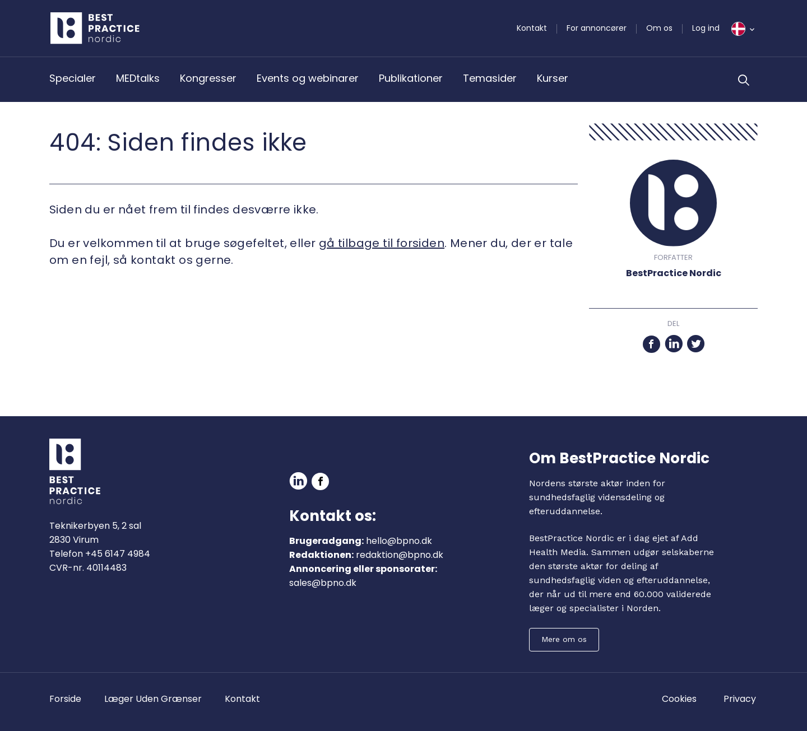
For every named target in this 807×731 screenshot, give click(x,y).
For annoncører (597, 28)
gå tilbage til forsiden (381, 243)
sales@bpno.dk (322, 582)
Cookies (679, 698)
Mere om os (564, 639)
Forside (65, 698)
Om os (659, 28)
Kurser (552, 78)
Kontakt (532, 28)
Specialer (72, 78)
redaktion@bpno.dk (399, 554)
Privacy (739, 698)
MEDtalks (138, 78)
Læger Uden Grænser (153, 698)
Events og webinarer (308, 78)
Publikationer (411, 78)
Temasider (490, 78)
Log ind (706, 28)
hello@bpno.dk (399, 540)
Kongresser (208, 78)
